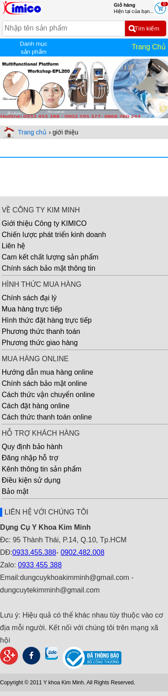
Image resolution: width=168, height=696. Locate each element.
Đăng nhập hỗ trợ (30, 458)
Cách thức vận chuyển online (48, 394)
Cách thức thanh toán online (47, 417)
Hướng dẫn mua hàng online (47, 372)
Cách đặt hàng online (35, 406)
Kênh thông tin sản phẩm (42, 469)
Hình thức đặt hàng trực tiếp (47, 320)
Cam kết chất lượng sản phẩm (50, 257)
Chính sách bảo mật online (44, 383)
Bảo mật (15, 491)
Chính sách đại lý (29, 298)
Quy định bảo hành (32, 446)
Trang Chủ (149, 47)
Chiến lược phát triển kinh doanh (54, 234)
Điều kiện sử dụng (31, 480)
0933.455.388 (34, 552)
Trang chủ (32, 132)
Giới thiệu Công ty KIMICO (44, 223)
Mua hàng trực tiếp (32, 309)
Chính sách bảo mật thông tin (48, 268)
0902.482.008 (82, 552)
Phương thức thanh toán (41, 331)
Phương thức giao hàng (40, 342)
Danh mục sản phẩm (33, 47)
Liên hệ (14, 246)
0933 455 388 (40, 565)
